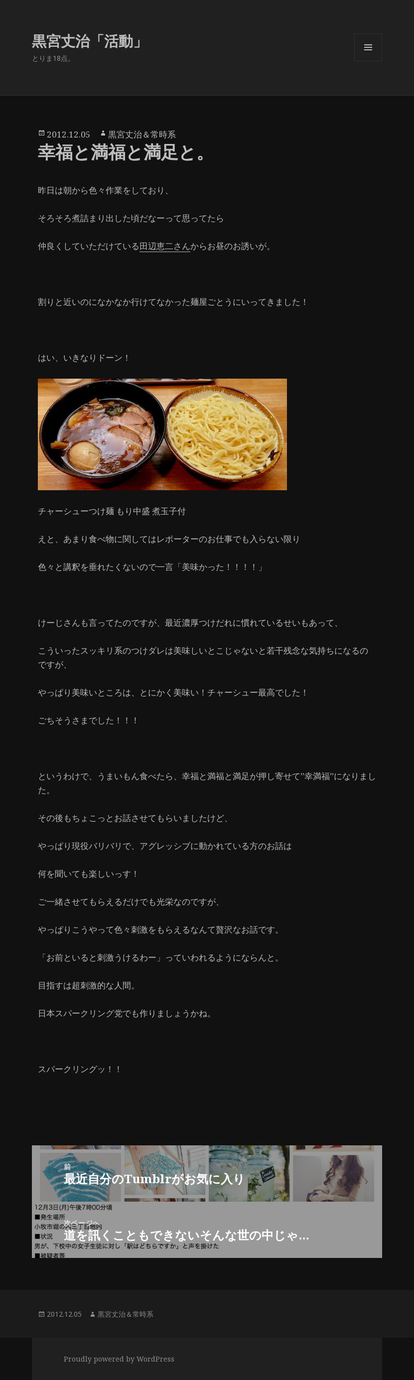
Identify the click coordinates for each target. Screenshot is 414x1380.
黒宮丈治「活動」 (89, 40)
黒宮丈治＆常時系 (142, 134)
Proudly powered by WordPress (119, 1359)
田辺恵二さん (164, 246)
